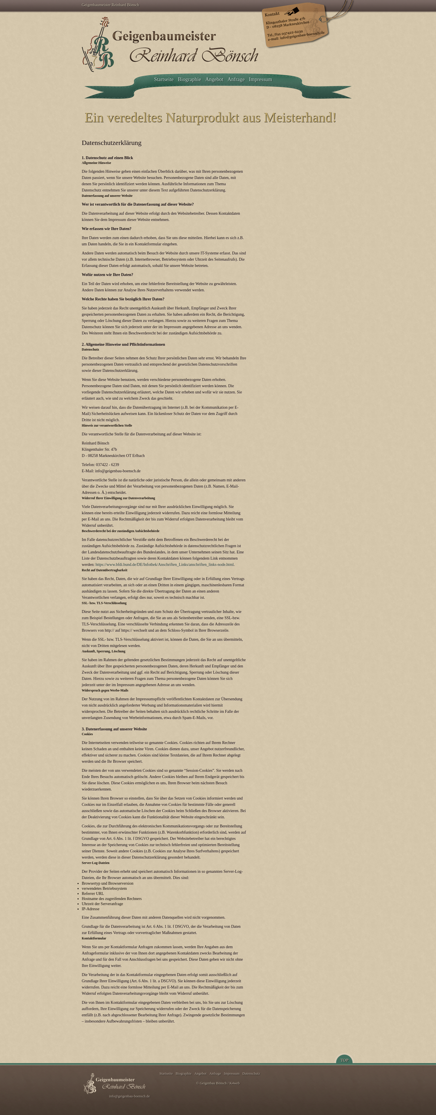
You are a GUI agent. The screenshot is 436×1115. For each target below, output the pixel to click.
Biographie (189, 79)
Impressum (260, 79)
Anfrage (236, 79)
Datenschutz (251, 1074)
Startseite (164, 79)
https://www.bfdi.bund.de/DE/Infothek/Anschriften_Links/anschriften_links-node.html (165, 564)
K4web (235, 1083)
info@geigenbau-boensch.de (129, 1096)
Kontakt (306, 25)
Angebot (214, 79)
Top (344, 1058)
